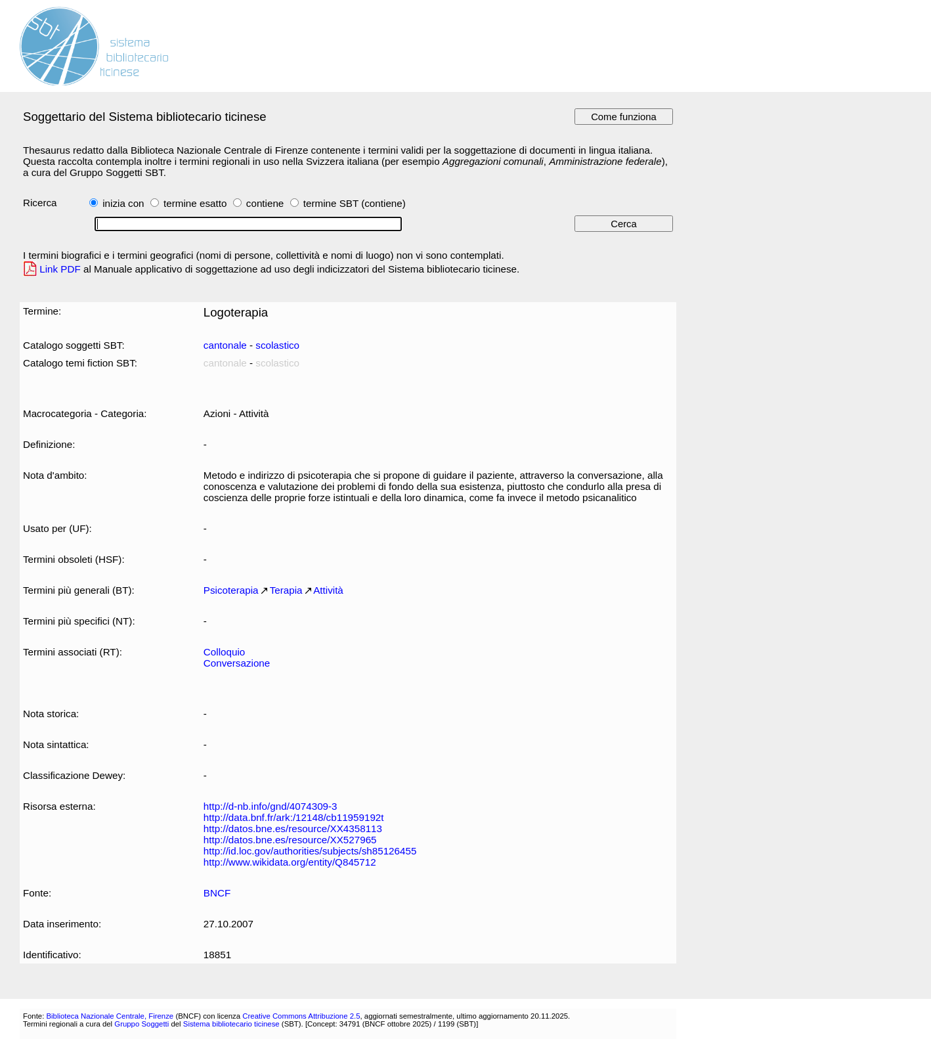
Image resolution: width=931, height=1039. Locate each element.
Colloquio (224, 651)
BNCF (217, 892)
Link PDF (60, 269)
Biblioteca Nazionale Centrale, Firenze (109, 1016)
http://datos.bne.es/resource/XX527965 (290, 839)
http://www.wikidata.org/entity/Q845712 (290, 862)
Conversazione (237, 663)
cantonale (225, 345)
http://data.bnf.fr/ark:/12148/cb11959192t (294, 817)
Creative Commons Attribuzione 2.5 (301, 1016)
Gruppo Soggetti (141, 1024)
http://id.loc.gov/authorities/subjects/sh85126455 (310, 850)
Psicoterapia (231, 590)
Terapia (286, 590)
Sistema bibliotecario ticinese (231, 1024)
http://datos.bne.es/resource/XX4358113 (293, 828)
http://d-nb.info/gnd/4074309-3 (270, 806)
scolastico (277, 345)
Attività (328, 590)
